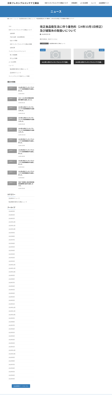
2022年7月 (12, 364)
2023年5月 (12, 332)
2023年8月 (12, 322)
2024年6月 (12, 286)
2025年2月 (12, 257)
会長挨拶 (12, 33)
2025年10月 (12, 229)
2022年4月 (12, 375)
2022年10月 (12, 354)
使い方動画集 (13, 55)
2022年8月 (12, 361)
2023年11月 (12, 311)
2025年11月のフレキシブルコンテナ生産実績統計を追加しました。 (26, 119)
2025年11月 (12, 225)
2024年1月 (12, 304)
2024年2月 (12, 300)
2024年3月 (12, 297)
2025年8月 (12, 236)
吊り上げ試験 (13, 58)
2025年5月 (12, 247)
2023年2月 (12, 343)
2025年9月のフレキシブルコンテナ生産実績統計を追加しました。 (26, 140)
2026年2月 (12, 215)
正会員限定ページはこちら (21, 386)
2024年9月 (12, 275)
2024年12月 (12, 264)
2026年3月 (12, 211)
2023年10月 (12, 314)
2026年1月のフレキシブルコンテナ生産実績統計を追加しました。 (26, 89)
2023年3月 (12, 339)
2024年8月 (12, 279)
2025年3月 (12, 254)
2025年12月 (12, 222)
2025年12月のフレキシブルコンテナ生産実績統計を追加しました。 (26, 108)
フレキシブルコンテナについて (17, 51)
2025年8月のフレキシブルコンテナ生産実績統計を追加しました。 (26, 151)
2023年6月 (12, 329)
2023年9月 (12, 318)
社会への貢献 (13, 40)
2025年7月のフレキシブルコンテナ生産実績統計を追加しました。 (26, 162)
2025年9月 (12, 232)
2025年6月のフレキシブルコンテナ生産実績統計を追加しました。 (26, 173)
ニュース (11, 65)
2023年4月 (12, 336)
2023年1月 (12, 346)
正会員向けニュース (15, 72)
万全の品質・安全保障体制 (17, 37)
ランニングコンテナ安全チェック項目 (19, 76)
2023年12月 (12, 307)
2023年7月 (12, 325)
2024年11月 (12, 268)
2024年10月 (12, 272)
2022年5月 (12, 371)
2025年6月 (12, 243)
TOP (10, 26)
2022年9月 (12, 357)
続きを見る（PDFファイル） (49, 39)
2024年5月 (12, 289)
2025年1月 (12, 261)
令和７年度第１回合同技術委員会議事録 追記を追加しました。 (26, 183)
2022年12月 (12, 350)
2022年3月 (12, 378)
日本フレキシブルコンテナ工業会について (20, 30)
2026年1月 (12, 218)
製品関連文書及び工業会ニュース (57, 43)
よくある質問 (12, 62)
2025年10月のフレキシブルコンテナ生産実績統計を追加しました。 (26, 130)
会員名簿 (12, 47)
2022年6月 (12, 368)
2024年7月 (12, 282)
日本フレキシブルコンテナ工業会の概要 (21, 44)
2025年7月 (12, 240)
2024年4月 (12, 293)
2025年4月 (12, 250)
